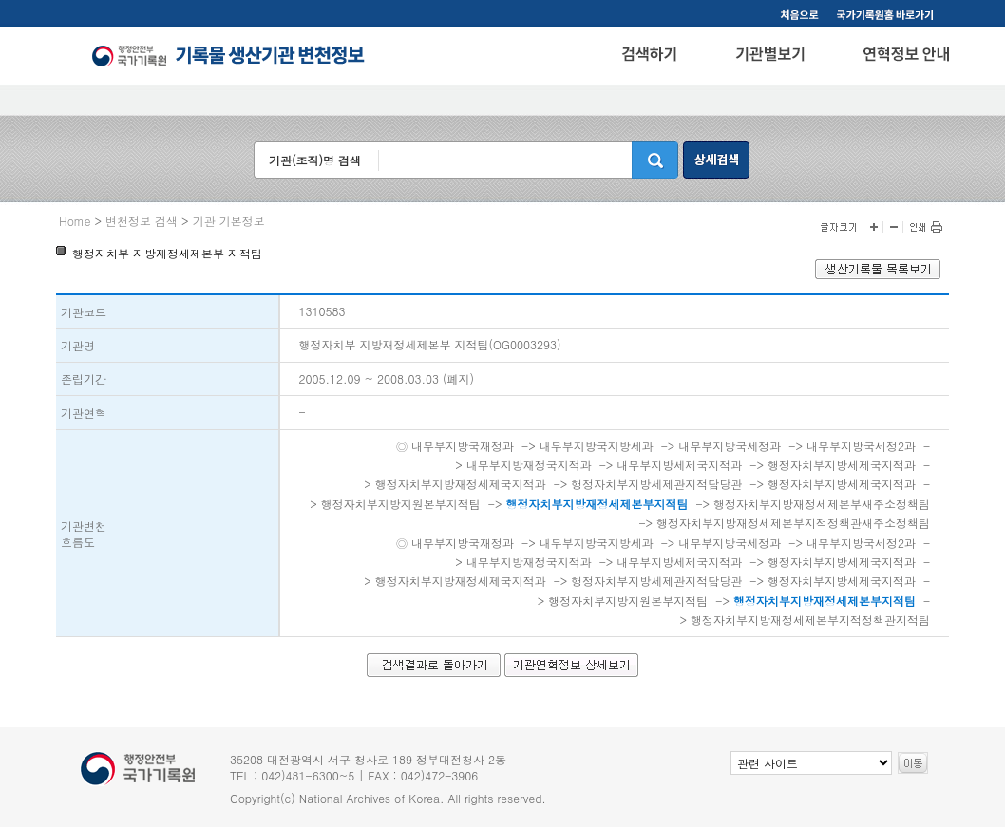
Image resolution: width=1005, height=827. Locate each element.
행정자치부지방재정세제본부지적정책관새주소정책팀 (793, 523)
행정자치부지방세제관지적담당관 (656, 484)
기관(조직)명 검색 (315, 160)
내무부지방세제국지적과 (679, 465)
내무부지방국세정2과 (861, 446)
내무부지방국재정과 (462, 446)
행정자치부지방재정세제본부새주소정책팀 (821, 504)
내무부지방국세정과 (729, 446)
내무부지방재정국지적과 (529, 465)
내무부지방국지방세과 (597, 446)
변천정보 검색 (141, 221)
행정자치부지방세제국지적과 (842, 465)
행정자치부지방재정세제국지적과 (460, 484)
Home (75, 221)
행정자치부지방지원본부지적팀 (401, 504)
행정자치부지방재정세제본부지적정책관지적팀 (810, 619)
